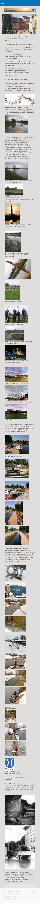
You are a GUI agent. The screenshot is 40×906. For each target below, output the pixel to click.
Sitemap (17, 891)
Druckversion (9, 891)
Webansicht (32, 891)
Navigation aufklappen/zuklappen (20, 3)
